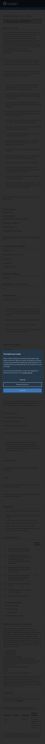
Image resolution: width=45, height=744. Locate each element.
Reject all (22, 379)
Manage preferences (22, 384)
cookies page (27, 373)
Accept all (22, 390)
